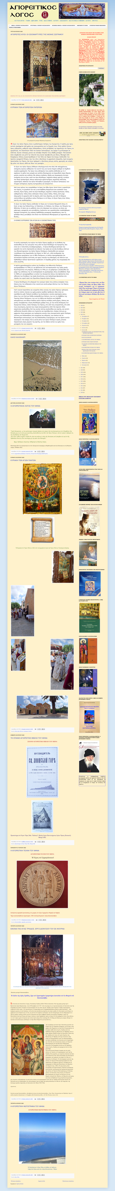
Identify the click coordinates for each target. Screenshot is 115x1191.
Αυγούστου (84, 325)
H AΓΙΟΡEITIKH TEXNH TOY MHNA (25, 851)
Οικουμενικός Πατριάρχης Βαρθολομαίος (39, 453)
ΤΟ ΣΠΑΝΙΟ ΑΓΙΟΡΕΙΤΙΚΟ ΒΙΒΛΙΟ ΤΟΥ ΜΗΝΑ (29, 738)
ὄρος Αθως (17, 1177)
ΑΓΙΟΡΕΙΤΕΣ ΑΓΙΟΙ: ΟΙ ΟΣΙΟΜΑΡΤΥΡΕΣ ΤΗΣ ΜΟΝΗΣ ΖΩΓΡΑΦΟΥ (37, 34)
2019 (82, 372)
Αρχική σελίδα (41, 1181)
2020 (82, 370)
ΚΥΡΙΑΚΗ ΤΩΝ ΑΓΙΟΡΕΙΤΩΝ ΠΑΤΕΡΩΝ (26, 107)
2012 (82, 388)
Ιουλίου (84, 327)
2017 (82, 376)
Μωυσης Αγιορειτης (26, 330)
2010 (82, 392)
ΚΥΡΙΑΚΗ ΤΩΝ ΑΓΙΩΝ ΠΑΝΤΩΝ (23, 460)
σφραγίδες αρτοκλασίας (26, 922)
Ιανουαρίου (84, 365)
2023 (82, 312)
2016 (82, 379)
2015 (82, 381)
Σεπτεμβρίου (85, 323)
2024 (82, 310)
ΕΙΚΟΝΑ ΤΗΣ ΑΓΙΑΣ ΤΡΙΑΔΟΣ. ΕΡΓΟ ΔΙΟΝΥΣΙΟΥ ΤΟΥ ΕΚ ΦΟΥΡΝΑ (38, 929)
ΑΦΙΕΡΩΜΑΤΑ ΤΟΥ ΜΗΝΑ (82, 25)
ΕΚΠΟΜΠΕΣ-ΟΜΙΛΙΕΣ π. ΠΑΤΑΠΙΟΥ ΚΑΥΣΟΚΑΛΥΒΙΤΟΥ (63, 25)
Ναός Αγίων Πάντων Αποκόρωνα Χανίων (23, 731)
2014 (82, 383)
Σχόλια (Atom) (20, 1183)
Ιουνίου (84, 330)
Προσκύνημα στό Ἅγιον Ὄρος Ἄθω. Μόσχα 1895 (25, 843)
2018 (82, 374)
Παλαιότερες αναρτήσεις (68, 1181)
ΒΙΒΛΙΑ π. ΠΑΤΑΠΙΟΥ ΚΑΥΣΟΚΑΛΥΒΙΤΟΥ (20, 25)
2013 (82, 385)
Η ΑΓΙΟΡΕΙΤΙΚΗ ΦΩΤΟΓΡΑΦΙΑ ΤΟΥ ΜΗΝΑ (27, 1106)
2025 (82, 307)
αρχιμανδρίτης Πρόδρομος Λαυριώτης (22, 453)
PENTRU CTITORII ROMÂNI (15, 27)
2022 (82, 314)
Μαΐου (83, 356)
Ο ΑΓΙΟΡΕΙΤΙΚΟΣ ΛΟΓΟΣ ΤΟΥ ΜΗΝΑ (25, 406)
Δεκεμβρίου (85, 316)
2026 (82, 305)
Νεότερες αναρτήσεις (16, 1181)
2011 (82, 390)
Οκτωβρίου (84, 321)
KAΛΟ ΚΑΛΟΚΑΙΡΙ (18, 337)
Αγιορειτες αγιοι (18, 330)
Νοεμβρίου (84, 318)
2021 (82, 367)
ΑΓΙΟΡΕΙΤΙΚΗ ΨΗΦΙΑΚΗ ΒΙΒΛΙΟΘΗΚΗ (98, 25)
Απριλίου (84, 358)
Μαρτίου (84, 360)
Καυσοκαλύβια (18, 922)
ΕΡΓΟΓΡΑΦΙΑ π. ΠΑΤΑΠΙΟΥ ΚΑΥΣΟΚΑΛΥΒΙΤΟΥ (40, 25)
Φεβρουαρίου (85, 362)
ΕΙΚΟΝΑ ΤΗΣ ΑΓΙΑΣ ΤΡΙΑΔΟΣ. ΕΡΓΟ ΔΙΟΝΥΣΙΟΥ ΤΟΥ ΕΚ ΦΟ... (91, 350)
